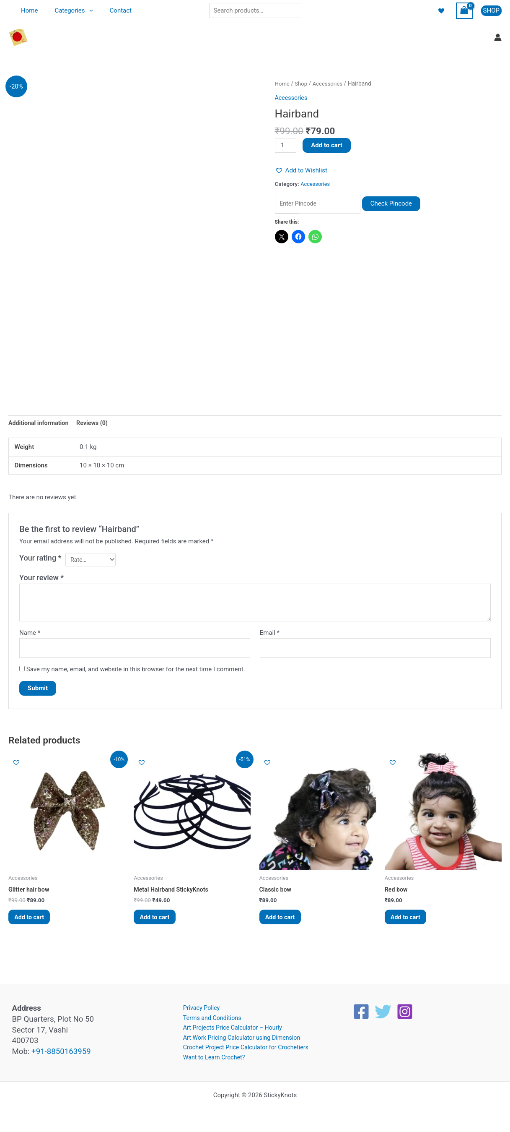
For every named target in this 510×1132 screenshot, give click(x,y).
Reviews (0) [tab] (96, 424)
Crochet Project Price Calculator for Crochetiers (244, 1047)
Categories (67, 10)
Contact (110, 10)
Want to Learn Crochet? (210, 1057)
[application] (83, 10)
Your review (41, 579)
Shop (301, 83)
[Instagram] (404, 1008)
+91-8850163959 (61, 1048)
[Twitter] (383, 1008)
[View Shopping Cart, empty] (464, 11)
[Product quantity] (286, 145)
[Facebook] (361, 1008)
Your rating (40, 558)
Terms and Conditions (208, 1015)
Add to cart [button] (32, 922)
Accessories (329, 83)
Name (29, 635)
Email (270, 635)
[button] (491, 10)
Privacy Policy (197, 1005)
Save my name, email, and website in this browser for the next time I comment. (135, 672)
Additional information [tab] (40, 424)
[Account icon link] (498, 37)
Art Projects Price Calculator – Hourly (230, 1026)
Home (27, 10)
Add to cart (328, 145)
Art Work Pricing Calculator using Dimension (240, 1036)
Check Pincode (399, 204)
